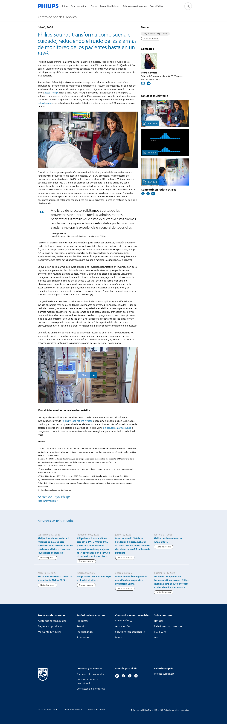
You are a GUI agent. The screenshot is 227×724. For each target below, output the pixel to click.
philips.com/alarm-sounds (117, 428)
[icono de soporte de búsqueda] (188, 6)
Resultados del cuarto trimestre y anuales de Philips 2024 (55, 578)
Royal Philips (52, 93)
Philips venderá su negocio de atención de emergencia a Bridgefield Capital (131, 580)
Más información (47, 501)
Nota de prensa (151, 38)
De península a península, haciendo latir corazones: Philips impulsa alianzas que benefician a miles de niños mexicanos (171, 582)
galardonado (45, 103)
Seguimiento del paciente (155, 33)
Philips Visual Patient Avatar (77, 421)
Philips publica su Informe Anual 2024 (168, 540)
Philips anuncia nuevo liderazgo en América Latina (94, 578)
